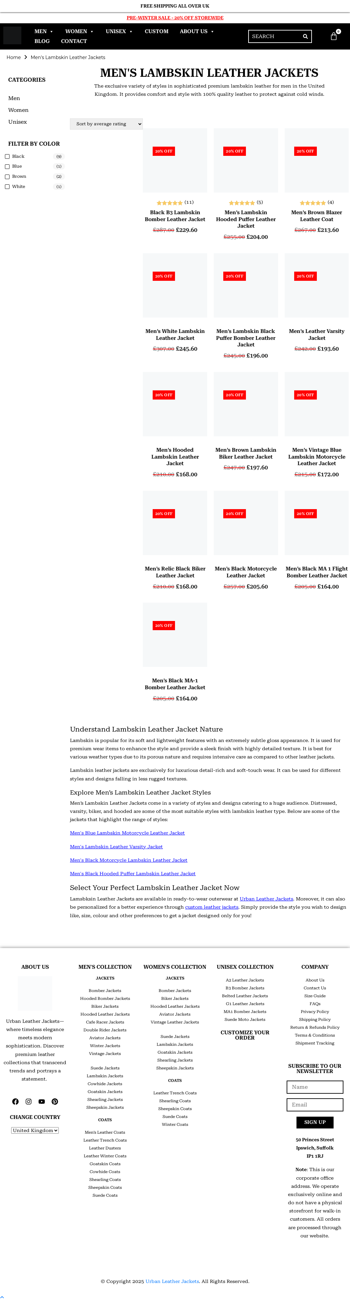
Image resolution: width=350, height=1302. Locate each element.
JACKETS (105, 978)
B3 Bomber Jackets (245, 988)
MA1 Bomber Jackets (245, 1011)
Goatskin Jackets (105, 1091)
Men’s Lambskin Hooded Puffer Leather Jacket (246, 219)
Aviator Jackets (104, 1038)
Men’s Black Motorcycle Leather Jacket (246, 572)
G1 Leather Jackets (245, 1004)
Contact (74, 41)
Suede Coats (105, 1195)
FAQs (315, 1004)
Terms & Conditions (315, 1035)
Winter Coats (175, 1124)
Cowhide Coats (105, 1171)
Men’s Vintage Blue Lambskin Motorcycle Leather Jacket (316, 457)
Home (14, 57)
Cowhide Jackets (105, 1084)
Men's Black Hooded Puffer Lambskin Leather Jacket (133, 873)
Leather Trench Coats (105, 1140)
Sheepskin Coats (105, 1187)
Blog (42, 41)
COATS (105, 1120)
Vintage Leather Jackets (175, 1022)
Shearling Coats (105, 1179)
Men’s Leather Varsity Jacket (317, 334)
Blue (17, 166)
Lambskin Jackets (105, 1076)
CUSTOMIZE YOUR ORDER (245, 1035)
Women (79, 31)
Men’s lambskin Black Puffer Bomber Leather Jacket (245, 338)
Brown (19, 176)
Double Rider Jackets (104, 1030)
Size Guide (315, 996)
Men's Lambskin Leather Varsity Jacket (116, 846)
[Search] (305, 36)
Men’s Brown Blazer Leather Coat (316, 215)
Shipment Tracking (314, 1043)
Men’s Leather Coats (105, 1132)
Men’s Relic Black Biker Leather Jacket (175, 572)
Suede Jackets (105, 1068)
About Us (197, 31)
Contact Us (315, 988)
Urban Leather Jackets (266, 898)
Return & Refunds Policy (314, 1027)
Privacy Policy (315, 1011)
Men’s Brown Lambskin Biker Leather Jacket (245, 453)
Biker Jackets (105, 1006)
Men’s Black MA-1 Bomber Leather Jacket (175, 684)
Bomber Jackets (105, 990)
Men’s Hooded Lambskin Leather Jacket (175, 457)
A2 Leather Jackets (245, 980)
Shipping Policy (315, 1019)
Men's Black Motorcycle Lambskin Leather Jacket (128, 860)
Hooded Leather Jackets (105, 1014)
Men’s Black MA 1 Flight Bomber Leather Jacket (317, 572)
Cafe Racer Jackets (105, 1022)
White (18, 186)
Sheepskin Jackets (105, 1107)
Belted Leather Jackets (245, 996)
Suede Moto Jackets (245, 1019)
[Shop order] (106, 124)
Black (18, 156)
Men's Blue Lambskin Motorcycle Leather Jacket (127, 833)
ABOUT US (35, 967)
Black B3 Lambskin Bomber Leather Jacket (175, 215)
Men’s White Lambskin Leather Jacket (175, 334)
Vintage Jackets (105, 1053)
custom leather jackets (211, 907)
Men (44, 31)
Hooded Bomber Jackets (105, 998)
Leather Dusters (105, 1148)
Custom (156, 31)
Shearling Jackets (105, 1099)
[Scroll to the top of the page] (2, 1297)
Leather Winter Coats (105, 1156)
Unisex (119, 31)
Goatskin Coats (105, 1164)
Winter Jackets (105, 1046)
